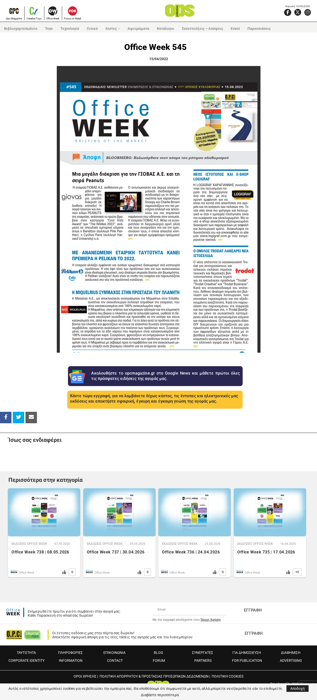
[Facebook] (287, 12)
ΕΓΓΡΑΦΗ (253, 610)
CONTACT (115, 660)
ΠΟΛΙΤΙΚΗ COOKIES (227, 676)
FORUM (159, 660)
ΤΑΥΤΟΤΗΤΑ (26, 653)
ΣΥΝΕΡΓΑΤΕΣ (202, 653)
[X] (297, 12)
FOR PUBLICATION (247, 660)
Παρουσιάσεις (258, 29)
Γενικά (92, 29)
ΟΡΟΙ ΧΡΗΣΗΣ (85, 676)
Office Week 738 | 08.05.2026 (40, 552)
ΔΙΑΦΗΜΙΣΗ (290, 653)
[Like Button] (64, 572)
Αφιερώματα (138, 29)
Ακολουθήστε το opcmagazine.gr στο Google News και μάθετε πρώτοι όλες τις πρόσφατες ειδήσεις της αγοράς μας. (165, 376)
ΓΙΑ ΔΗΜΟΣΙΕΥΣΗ (246, 653)
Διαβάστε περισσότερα (160, 695)
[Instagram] (307, 12)
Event (235, 29)
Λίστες (110, 29)
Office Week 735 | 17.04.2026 (266, 552)
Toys (48, 29)
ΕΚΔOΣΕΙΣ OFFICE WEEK (29, 544)
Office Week (52, 18)
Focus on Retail (72, 18)
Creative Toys (34, 18)
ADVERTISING (291, 660)
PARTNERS (203, 660)
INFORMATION (70, 660)
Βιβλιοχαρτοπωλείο (20, 29)
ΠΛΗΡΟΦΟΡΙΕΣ (70, 653)
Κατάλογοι (165, 29)
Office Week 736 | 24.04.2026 (191, 552)
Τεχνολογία (69, 29)
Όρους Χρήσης (211, 620)
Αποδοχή (297, 688)
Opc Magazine (14, 18)
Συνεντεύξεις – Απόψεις (202, 29)
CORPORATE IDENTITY (26, 660)
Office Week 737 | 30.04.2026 (116, 552)
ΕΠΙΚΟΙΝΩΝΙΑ (114, 653)
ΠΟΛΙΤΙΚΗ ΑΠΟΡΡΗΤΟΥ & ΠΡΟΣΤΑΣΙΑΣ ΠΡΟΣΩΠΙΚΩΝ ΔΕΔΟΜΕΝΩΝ (154, 676)
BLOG (158, 653)
